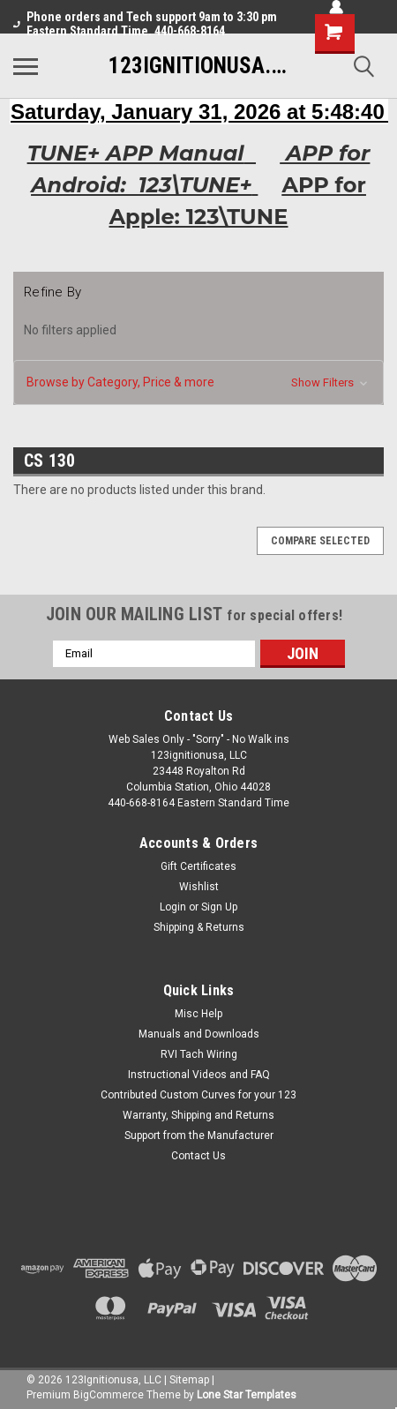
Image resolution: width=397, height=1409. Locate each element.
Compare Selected (320, 541)
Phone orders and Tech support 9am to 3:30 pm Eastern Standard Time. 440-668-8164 (145, 24)
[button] (198, 382)
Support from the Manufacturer (198, 1135)
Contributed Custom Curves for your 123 (198, 1095)
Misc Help (198, 1014)
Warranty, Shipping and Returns (198, 1115)
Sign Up (219, 907)
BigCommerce (108, 1395)
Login (173, 907)
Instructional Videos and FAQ (199, 1074)
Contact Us (198, 1156)
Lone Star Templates (246, 1395)
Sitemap (189, 1380)
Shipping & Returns (199, 927)
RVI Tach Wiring (199, 1054)
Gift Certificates (198, 866)
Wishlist (199, 887)
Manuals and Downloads (199, 1034)
